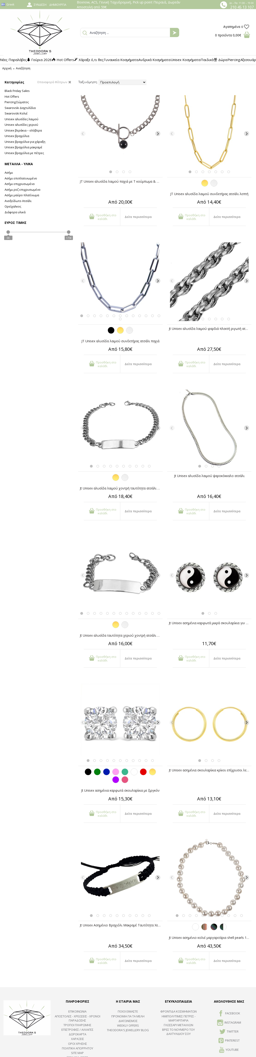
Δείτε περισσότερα (138, 217)
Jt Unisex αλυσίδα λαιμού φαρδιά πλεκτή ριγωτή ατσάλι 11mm (210, 328)
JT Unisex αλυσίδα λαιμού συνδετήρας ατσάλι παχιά (120, 341)
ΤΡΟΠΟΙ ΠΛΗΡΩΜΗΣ (77, 1025)
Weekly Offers (128, 1025)
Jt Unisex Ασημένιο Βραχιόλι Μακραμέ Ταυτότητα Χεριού (121, 925)
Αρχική (7, 68)
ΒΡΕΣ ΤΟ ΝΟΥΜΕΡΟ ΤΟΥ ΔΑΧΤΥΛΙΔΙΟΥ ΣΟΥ (178, 1032)
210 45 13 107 (242, 7)
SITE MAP (77, 1053)
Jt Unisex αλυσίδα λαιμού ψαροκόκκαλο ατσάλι (209, 476)
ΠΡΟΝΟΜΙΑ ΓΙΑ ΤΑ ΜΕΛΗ (127, 1016)
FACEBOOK (229, 1014)
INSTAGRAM (229, 1023)
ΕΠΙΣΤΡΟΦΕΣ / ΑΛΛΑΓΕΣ (77, 1030)
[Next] (157, 133)
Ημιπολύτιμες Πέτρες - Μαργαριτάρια (179, 1018)
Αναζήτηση (23, 68)
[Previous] (83, 133)
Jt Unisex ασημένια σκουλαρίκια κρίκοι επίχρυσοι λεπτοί (210, 770)
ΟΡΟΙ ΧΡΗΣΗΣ (77, 1044)
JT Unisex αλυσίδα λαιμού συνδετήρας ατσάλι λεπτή (209, 194)
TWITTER (229, 1032)
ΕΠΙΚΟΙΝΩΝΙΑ (77, 1011)
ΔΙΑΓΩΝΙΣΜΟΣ (128, 1021)
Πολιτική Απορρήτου (77, 1048)
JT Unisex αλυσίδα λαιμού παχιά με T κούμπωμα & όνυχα (121, 181)
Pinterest (229, 1041)
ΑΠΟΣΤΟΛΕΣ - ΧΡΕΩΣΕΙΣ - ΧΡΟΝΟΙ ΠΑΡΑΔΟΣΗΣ (77, 1018)
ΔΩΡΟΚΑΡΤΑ (77, 1034)
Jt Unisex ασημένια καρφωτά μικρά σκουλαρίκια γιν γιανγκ (210, 623)
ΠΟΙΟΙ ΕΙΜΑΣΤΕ (128, 1011)
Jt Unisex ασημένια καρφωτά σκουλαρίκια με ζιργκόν (120, 790)
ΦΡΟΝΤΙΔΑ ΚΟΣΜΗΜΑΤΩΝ (178, 1011)
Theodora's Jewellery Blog (128, 1030)
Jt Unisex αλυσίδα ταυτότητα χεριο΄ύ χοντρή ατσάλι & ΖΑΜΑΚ (121, 635)
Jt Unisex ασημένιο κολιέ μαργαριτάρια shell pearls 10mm (210, 937)
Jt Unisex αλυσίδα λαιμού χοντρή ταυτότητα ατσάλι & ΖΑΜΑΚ (121, 488)
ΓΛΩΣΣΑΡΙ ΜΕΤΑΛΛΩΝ (178, 1025)
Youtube (229, 1050)
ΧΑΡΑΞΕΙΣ (77, 1039)
